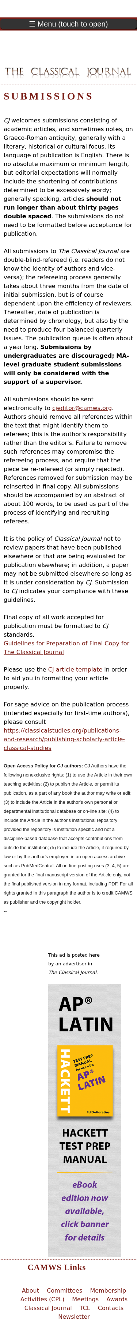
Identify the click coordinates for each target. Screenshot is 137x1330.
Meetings (85, 1299)
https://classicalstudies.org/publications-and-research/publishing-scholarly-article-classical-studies (64, 739)
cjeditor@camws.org (82, 408)
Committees (64, 1290)
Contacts (111, 1308)
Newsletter (74, 1316)
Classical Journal (48, 1308)
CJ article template (75, 669)
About (30, 1290)
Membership (108, 1290)
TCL (85, 1308)
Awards (117, 1299)
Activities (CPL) (42, 1299)
